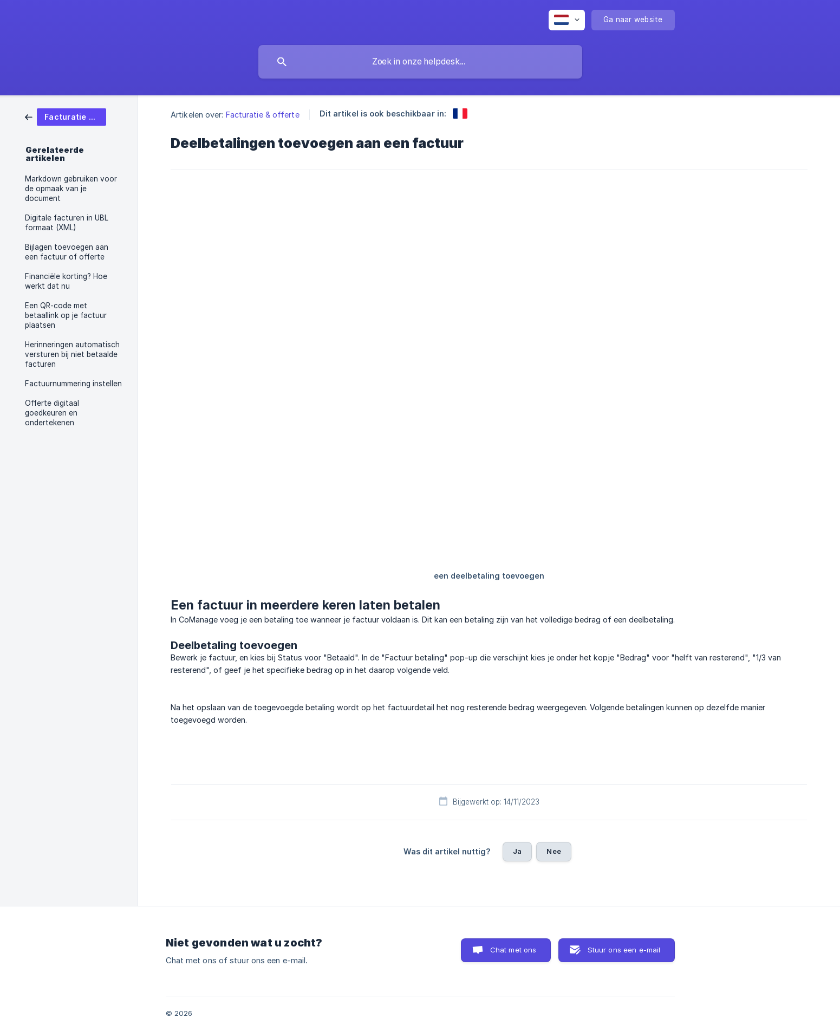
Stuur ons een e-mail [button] (624, 949)
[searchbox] (420, 62)
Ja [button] (517, 851)
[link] (65, 116)
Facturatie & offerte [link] (262, 114)
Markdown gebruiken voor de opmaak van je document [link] (71, 188)
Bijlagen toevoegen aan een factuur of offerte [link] (66, 252)
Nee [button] (553, 851)
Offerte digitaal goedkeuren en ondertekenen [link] (52, 413)
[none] (567, 20)
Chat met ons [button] (513, 949)
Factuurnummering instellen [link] (73, 383)
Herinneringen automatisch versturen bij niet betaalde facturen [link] (72, 354)
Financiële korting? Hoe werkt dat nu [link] (66, 281)
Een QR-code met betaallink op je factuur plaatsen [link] (66, 315)
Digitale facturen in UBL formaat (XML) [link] (66, 222)
